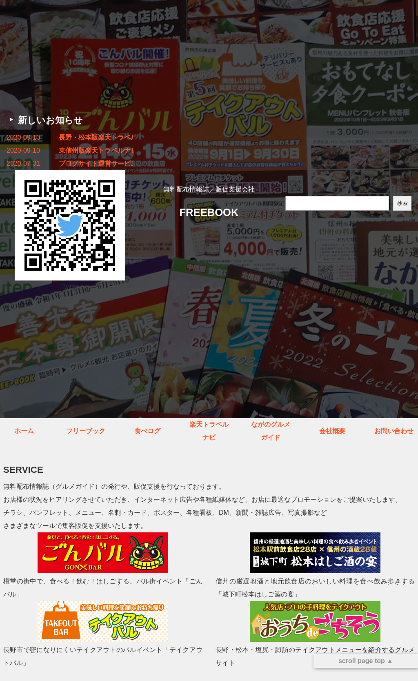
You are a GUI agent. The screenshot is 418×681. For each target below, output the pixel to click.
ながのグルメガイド (270, 431)
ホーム (24, 430)
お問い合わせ (394, 430)
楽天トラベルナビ (209, 431)
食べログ (147, 430)
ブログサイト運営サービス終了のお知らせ (96, 163)
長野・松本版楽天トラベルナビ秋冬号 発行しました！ (96, 137)
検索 (402, 203)
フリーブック (85, 430)
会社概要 (332, 430)
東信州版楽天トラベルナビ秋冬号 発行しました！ (96, 150)
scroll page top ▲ (365, 660)
